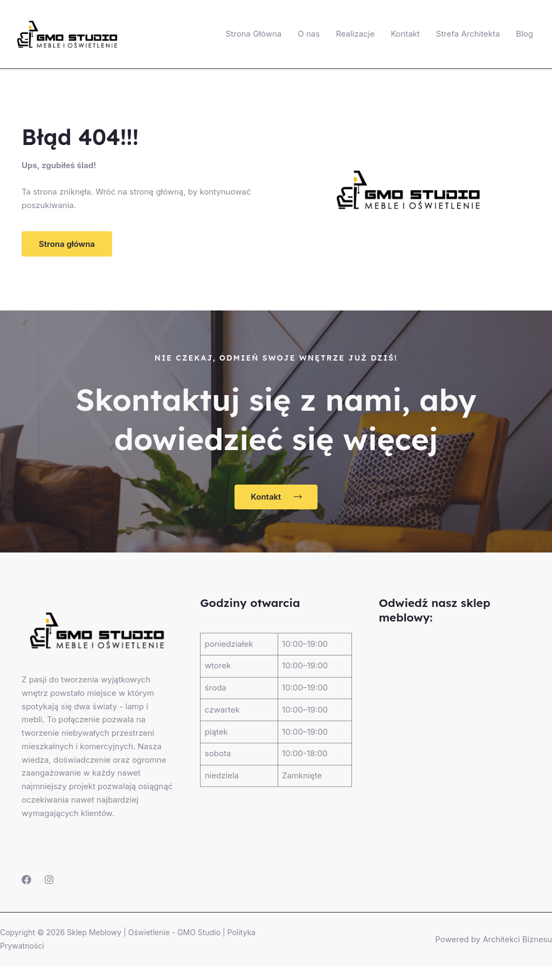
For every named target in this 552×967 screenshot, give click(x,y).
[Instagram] (49, 880)
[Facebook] (26, 880)
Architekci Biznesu (516, 940)
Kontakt (405, 34)
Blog (524, 34)
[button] (67, 244)
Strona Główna (254, 34)
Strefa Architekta (468, 34)
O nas (309, 34)
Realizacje (355, 34)
